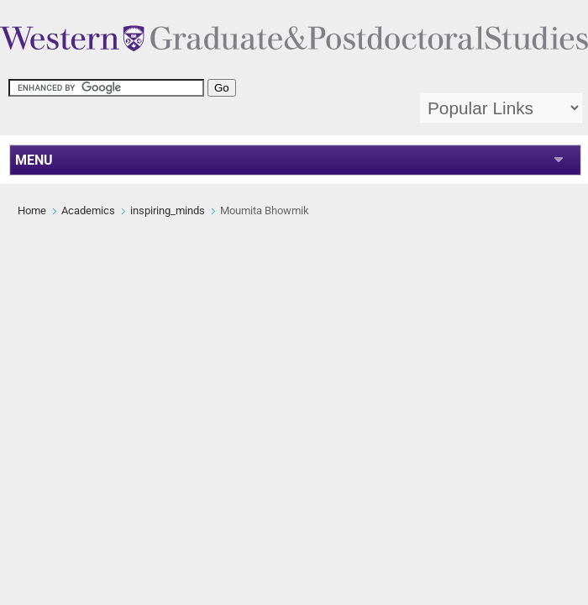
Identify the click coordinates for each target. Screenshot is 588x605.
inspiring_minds (167, 210)
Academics (88, 210)
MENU (34, 160)
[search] (106, 88)
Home (32, 210)
